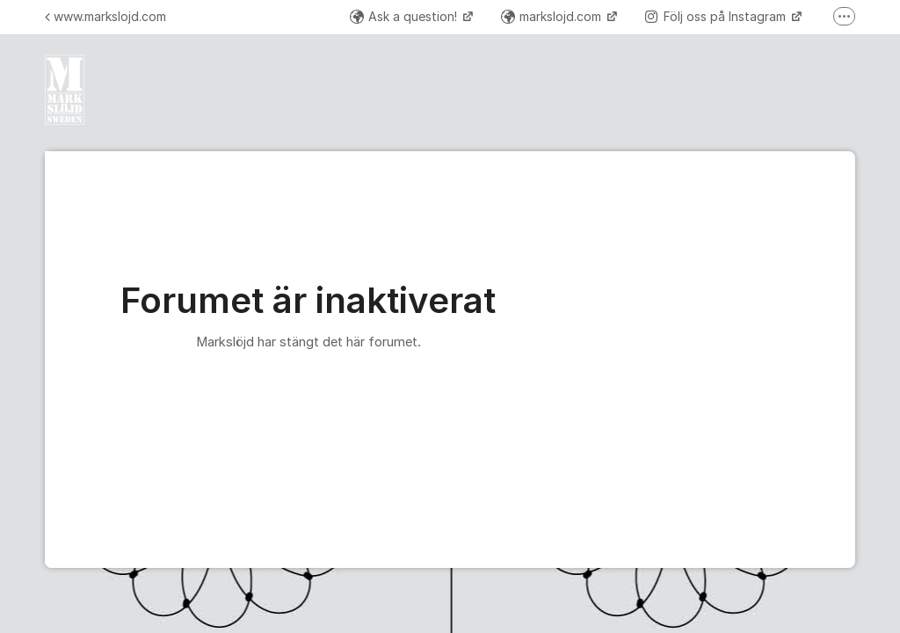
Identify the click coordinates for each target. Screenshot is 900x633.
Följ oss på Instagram (717, 16)
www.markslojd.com (105, 16)
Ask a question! (405, 16)
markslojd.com (553, 16)
